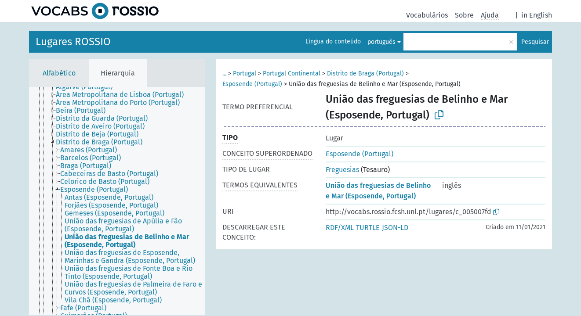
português (381, 42)
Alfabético (59, 73)
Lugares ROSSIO (73, 42)
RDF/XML (340, 227)
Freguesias (342, 169)
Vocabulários (427, 15)
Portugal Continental (291, 73)
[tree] (117, 201)
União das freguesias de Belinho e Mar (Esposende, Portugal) (378, 190)
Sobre (464, 15)
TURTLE (368, 227)
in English (536, 15)
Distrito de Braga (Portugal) (365, 73)
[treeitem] (87, 87)
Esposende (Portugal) (252, 84)
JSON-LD (395, 227)
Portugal (244, 73)
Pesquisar (535, 42)
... (224, 73)
